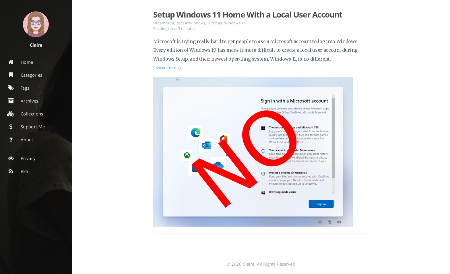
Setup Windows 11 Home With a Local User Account (247, 14)
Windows (197, 23)
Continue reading (167, 67)
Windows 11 (234, 23)
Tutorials (214, 23)
